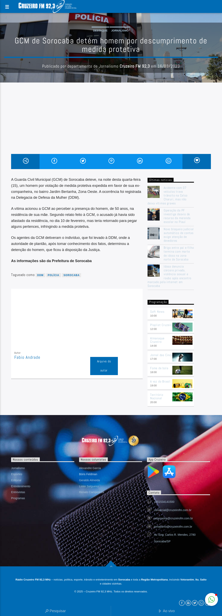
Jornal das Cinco (161, 355)
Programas (18, 498)
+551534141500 (164, 501)
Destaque (100, 30)
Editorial (16, 480)
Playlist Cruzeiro (161, 325)
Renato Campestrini (91, 492)
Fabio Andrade (27, 357)
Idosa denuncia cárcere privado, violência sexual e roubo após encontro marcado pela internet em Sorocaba (169, 276)
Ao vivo (166, 611)
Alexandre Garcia (90, 468)
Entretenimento (20, 486)
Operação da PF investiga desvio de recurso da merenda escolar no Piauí (177, 216)
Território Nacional (156, 396)
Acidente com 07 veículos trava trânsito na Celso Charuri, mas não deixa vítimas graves (167, 195)
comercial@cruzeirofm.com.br (172, 510)
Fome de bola (159, 368)
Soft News (157, 312)
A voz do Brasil (160, 381)
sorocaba (72, 275)
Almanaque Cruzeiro (157, 340)
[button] (211, 599)
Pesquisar (55, 611)
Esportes (16, 474)
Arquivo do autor (104, 365)
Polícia (53, 275)
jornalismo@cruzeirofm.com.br (173, 526)
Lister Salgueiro (89, 486)
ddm (40, 275)
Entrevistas (18, 492)
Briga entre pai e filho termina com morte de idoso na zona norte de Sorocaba (179, 253)
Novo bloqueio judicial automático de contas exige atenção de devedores (179, 235)
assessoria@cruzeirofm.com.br (173, 518)
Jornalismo (120, 30)
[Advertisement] (111, 123)
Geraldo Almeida (89, 480)
